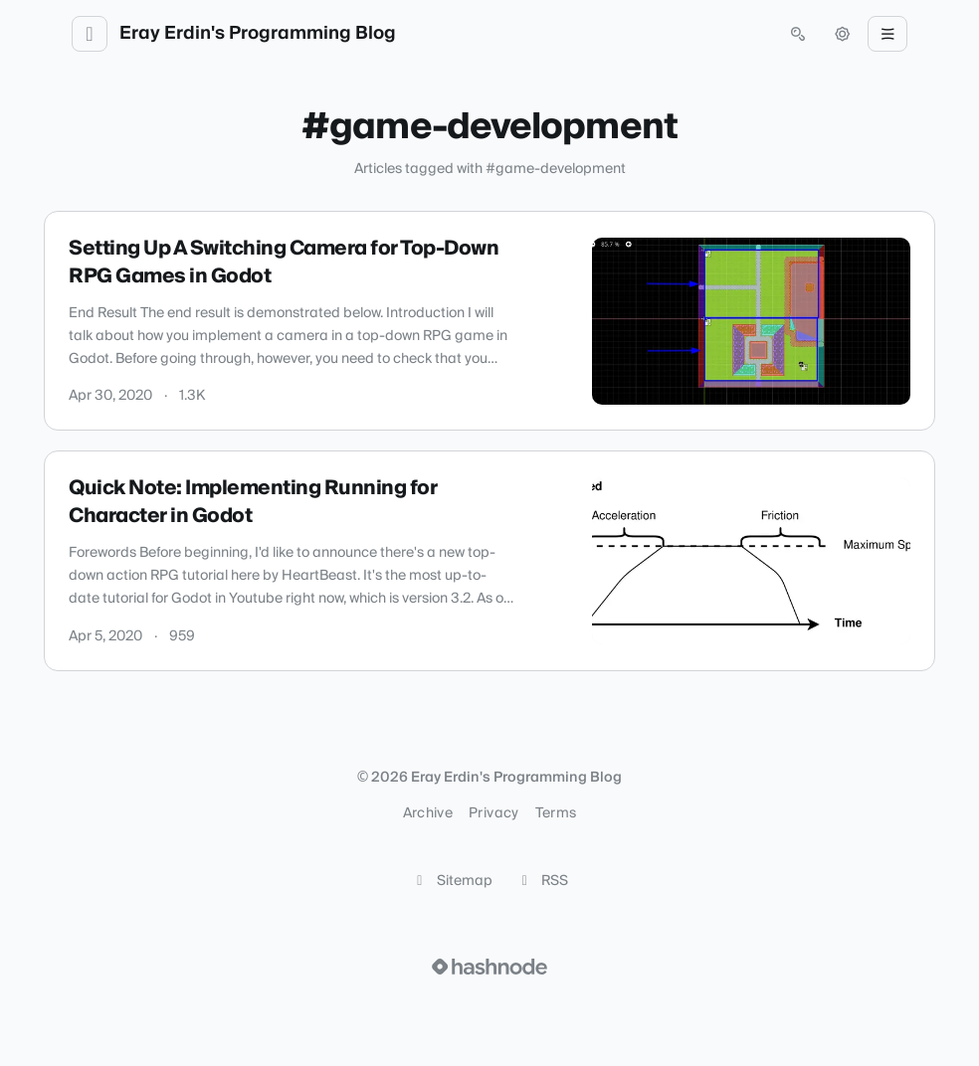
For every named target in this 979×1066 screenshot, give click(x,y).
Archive (428, 813)
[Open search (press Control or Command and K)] (798, 34)
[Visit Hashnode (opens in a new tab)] (489, 966)
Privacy (493, 813)
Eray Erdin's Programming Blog (257, 34)
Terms (556, 813)
